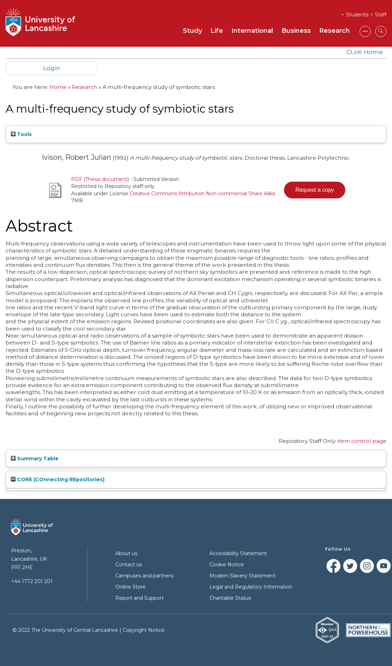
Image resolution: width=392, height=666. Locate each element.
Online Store (130, 587)
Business (296, 31)
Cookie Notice (226, 564)
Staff (380, 15)
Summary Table (35, 458)
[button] (314, 190)
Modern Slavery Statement (242, 576)
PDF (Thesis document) (100, 179)
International (252, 31)
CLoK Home (364, 51)
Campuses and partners (144, 576)
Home (58, 87)
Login (51, 67)
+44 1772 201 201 (32, 581)
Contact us (128, 564)
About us (126, 553)
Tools (21, 134)
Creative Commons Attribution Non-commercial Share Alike (202, 193)
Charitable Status (230, 598)
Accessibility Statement (238, 553)
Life (216, 31)
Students (357, 15)
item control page (362, 441)
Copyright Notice (143, 630)
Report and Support (139, 598)
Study (192, 31)
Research (334, 31)
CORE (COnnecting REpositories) (58, 479)
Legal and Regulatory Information (250, 587)
